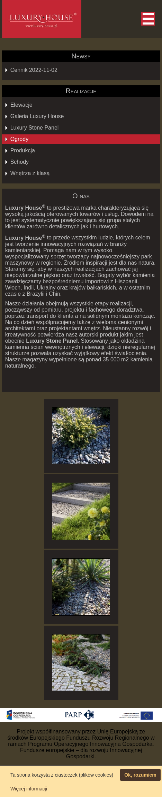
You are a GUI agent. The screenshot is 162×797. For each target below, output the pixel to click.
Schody (19, 162)
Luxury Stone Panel (34, 128)
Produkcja (22, 150)
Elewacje (21, 105)
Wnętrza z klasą (30, 173)
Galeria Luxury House (37, 116)
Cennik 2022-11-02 (33, 70)
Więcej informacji (28, 788)
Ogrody (19, 139)
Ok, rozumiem (140, 775)
